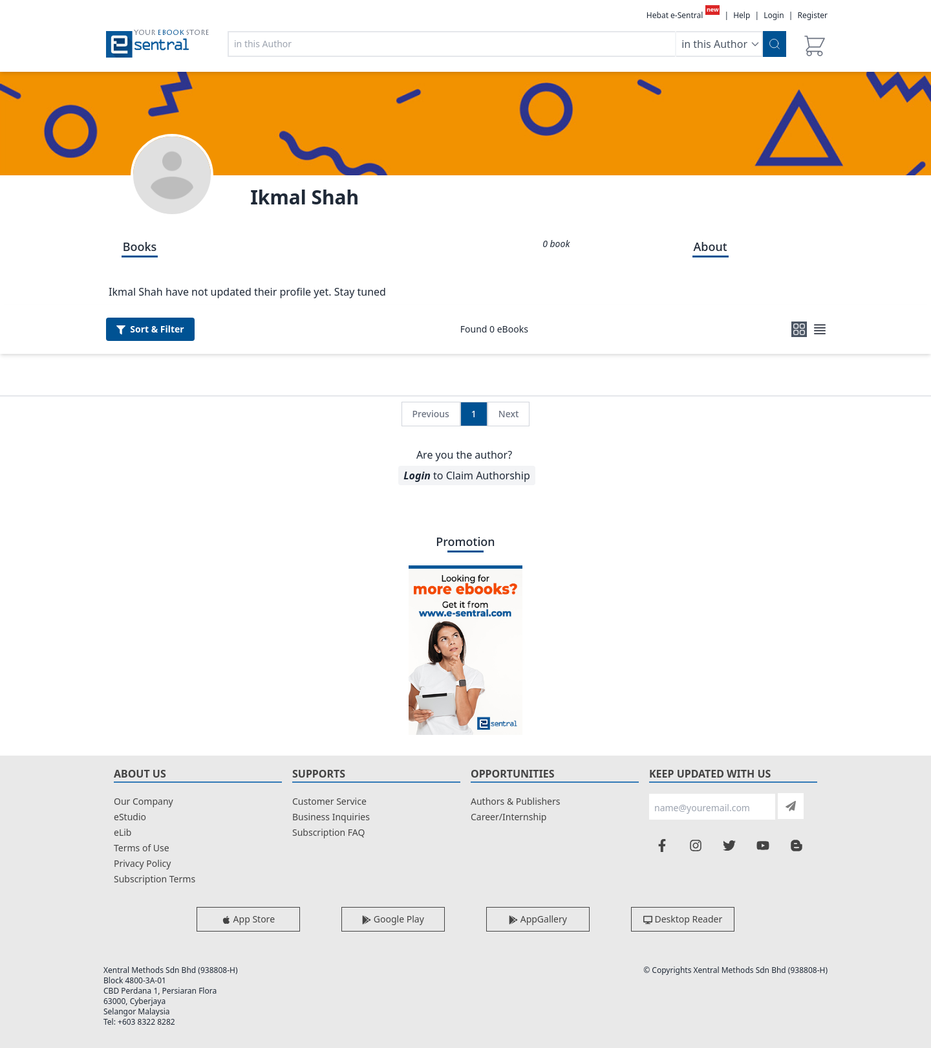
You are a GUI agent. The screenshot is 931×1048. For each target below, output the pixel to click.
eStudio (130, 817)
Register (812, 15)
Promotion (465, 541)
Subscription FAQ (328, 832)
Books (140, 246)
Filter (150, 329)
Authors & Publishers (516, 801)
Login (774, 15)
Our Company (143, 801)
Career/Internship (508, 817)
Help (741, 15)
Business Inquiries (331, 817)
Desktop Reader (682, 919)
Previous (430, 414)
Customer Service (329, 801)
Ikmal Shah (304, 197)
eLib (122, 832)
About (710, 246)
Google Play (393, 919)
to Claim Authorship (466, 475)
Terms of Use (141, 848)
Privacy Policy (142, 863)
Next (508, 414)
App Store (248, 919)
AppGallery (538, 919)
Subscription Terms (154, 879)
